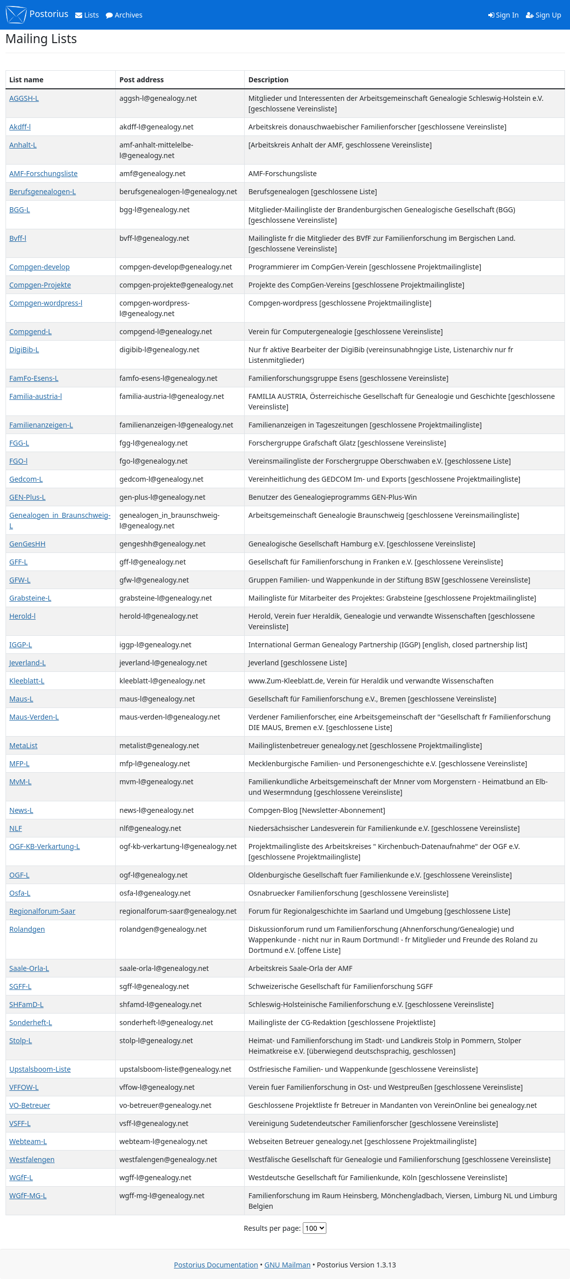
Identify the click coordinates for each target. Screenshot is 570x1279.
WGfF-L (21, 1177)
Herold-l (23, 616)
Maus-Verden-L (34, 717)
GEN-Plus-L (28, 497)
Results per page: (272, 1228)
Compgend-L (31, 331)
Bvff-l (18, 238)
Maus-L (22, 698)
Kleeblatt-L (27, 680)
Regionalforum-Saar (43, 911)
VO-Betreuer (30, 1105)
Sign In (503, 15)
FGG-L (20, 443)
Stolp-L (21, 1040)
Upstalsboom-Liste (40, 1069)
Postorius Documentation (216, 1264)
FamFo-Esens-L (34, 378)
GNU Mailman (287, 1264)
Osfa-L (20, 893)
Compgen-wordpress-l (46, 303)
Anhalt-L (23, 145)
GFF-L (19, 561)
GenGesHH (28, 543)
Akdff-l (20, 126)
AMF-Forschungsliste (44, 173)
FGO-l (19, 461)
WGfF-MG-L (28, 1195)
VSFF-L (20, 1123)
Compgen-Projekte (40, 285)
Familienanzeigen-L (41, 425)
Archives (124, 15)
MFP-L (20, 763)
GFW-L (20, 580)
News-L (22, 810)
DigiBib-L (24, 349)
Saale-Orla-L (29, 968)
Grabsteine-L (31, 598)
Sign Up (543, 15)
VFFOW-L (24, 1087)
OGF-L (20, 875)
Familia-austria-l (36, 396)
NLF (16, 828)
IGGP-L (21, 644)
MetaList (24, 745)
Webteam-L (28, 1141)
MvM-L (21, 781)
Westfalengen (32, 1159)
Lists (87, 15)
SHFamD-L (27, 1004)
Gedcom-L (26, 479)
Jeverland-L (28, 662)
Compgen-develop (40, 266)
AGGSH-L (24, 98)
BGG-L (20, 209)
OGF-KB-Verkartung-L (45, 846)
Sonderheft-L (31, 1022)
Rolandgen (27, 929)
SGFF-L (21, 986)
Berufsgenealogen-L (43, 191)
